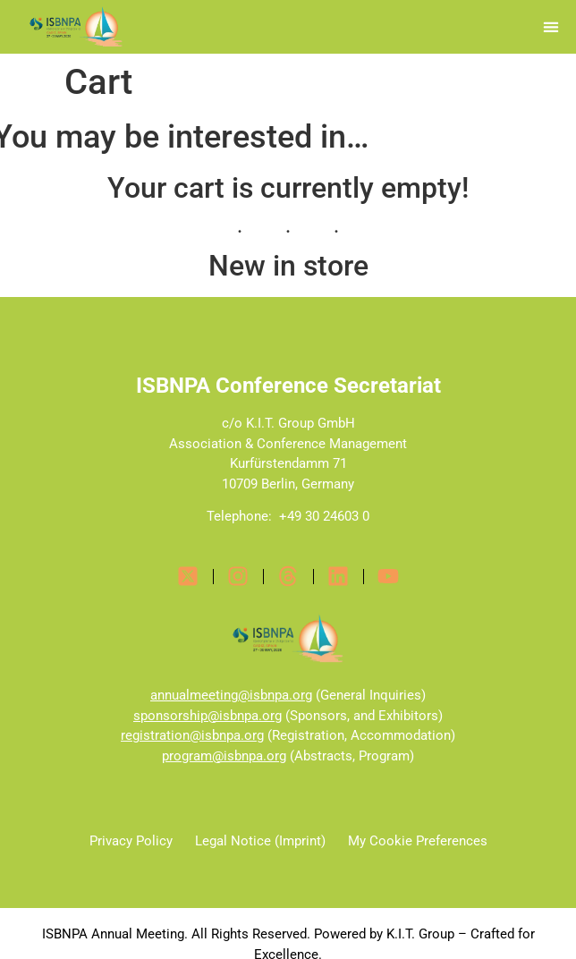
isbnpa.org (232, 735)
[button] (551, 27)
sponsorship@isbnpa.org (207, 716)
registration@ (161, 735)
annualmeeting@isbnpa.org (231, 695)
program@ (193, 756)
